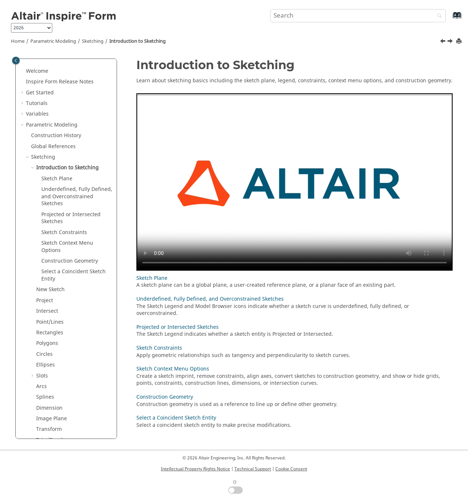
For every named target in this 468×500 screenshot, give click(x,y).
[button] (23, 71)
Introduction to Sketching (137, 41)
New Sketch (50, 289)
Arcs (41, 386)
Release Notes (60, 82)
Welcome (37, 71)
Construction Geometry (69, 261)
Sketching (92, 41)
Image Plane (51, 418)
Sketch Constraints (64, 232)
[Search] (437, 16)
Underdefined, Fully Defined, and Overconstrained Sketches (76, 196)
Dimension (49, 408)
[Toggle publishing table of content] (16, 60)
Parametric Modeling (53, 41)
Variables (37, 114)
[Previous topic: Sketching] (443, 42)
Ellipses (45, 365)
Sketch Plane (56, 179)
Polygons (47, 343)
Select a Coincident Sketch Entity (73, 275)
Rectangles (49, 333)
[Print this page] (460, 41)
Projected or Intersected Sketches (71, 218)
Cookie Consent (291, 469)
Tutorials (37, 103)
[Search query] (358, 15)
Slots (42, 376)
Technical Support (252, 469)
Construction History (56, 135)
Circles (44, 354)
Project (44, 300)
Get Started (40, 93)
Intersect (47, 311)
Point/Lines (50, 322)
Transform (49, 429)
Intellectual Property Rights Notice (195, 469)
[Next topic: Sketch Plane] (451, 42)
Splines (45, 397)
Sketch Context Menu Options (67, 246)
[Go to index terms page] (449, 19)
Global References (53, 146)
